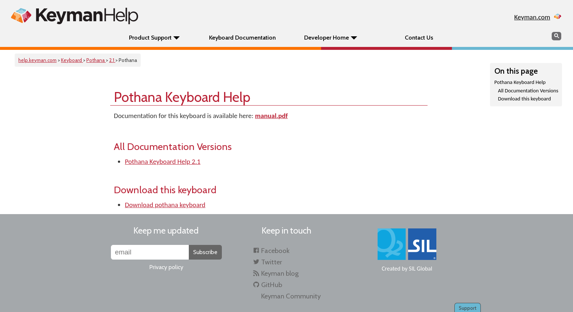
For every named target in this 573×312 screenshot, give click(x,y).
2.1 (112, 60)
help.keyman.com (37, 60)
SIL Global (420, 268)
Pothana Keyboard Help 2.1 (163, 161)
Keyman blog (280, 273)
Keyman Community (291, 296)
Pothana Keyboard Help (520, 82)
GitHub (271, 284)
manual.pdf (271, 115)
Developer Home (326, 37)
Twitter (271, 262)
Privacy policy (166, 267)
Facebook (275, 250)
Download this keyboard (524, 98)
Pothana (96, 60)
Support (467, 308)
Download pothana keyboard (165, 205)
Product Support (150, 37)
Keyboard (72, 60)
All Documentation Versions (528, 90)
